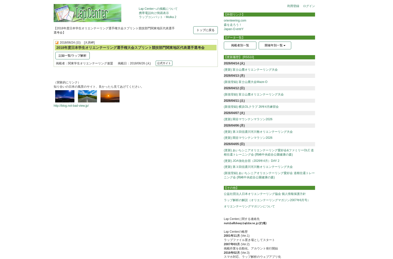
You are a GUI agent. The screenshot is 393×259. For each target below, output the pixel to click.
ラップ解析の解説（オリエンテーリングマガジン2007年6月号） (267, 200)
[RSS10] (248, 57)
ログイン (309, 6)
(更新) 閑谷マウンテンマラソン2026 (248, 119)
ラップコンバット (151, 17)
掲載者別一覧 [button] (240, 45)
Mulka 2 (171, 17)
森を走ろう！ (233, 25)
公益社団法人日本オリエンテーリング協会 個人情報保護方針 (265, 194)
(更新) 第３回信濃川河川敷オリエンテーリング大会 (258, 132)
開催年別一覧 (275, 45)
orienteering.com (235, 20)
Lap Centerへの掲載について (158, 9)
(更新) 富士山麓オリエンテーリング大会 (251, 69)
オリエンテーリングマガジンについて (249, 206)
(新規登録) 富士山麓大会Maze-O (245, 82)
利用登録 (293, 6)
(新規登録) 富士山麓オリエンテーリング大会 (254, 94)
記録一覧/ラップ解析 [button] (72, 55)
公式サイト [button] (164, 63)
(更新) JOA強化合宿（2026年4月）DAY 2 (251, 161)
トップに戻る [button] (206, 30)
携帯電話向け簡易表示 (154, 13)
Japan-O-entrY (234, 29)
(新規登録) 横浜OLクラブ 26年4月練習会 (251, 106)
